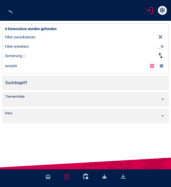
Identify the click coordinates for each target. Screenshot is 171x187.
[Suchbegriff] (85, 83)
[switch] (160, 46)
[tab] (48, 176)
